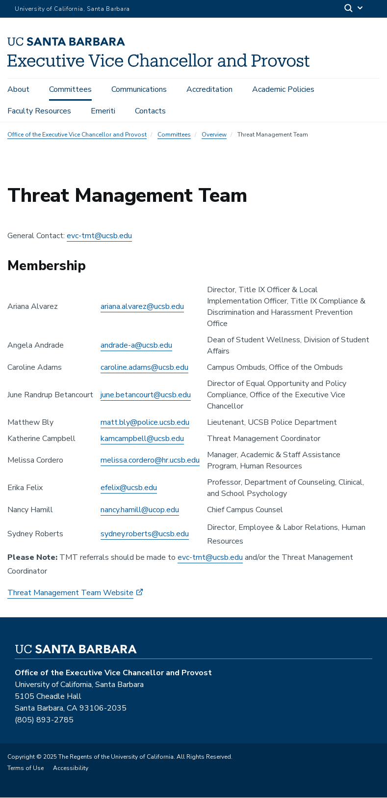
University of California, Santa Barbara (72, 9)
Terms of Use (25, 768)
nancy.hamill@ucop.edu (140, 510)
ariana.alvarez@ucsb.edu (142, 307)
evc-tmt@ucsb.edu (99, 236)
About (18, 89)
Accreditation (209, 89)
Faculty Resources (39, 111)
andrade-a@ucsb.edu (136, 346)
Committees (70, 89)
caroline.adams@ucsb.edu (144, 367)
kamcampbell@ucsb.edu (142, 439)
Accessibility (70, 768)
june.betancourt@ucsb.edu (146, 395)
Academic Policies (283, 89)
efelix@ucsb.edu (129, 488)
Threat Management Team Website (70, 593)
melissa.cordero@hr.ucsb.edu (150, 461)
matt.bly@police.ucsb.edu (145, 422)
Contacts (150, 111)
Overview (214, 135)
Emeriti (103, 111)
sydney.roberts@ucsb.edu (145, 534)
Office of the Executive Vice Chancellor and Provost (77, 135)
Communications (139, 89)
